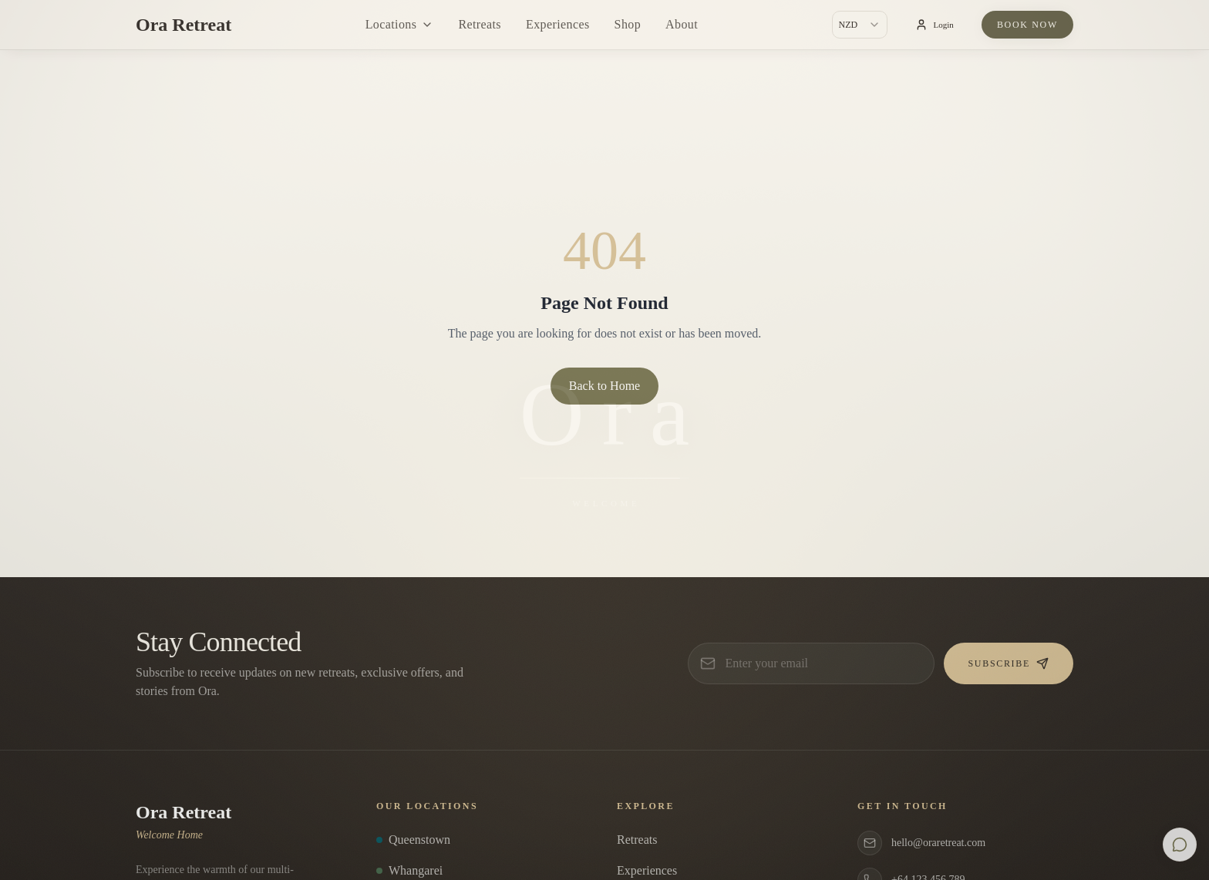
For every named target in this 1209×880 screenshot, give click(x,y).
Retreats (479, 24)
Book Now (1027, 24)
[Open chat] (1180, 845)
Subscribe (1008, 663)
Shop (628, 24)
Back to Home (604, 385)
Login (934, 24)
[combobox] (859, 25)
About (681, 24)
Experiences (558, 24)
